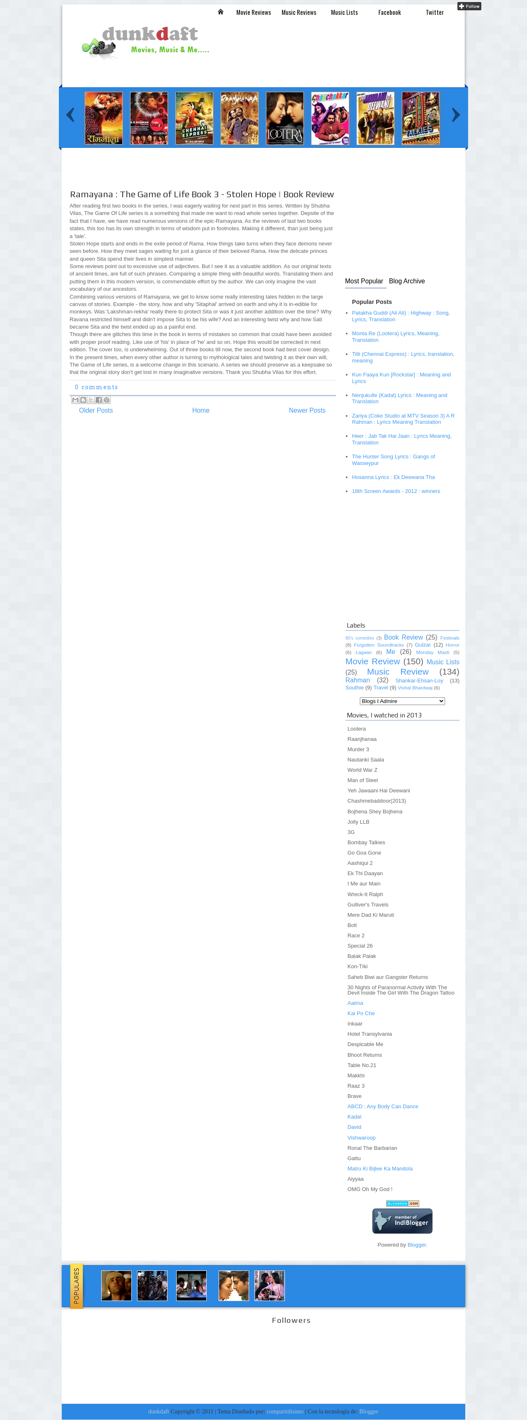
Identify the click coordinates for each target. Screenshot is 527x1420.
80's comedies (359, 637)
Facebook (389, 11)
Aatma (355, 1003)
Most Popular (364, 281)
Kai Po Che (361, 1013)
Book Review (403, 637)
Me (390, 651)
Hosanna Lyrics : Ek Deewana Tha (393, 477)
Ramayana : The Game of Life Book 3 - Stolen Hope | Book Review (202, 194)
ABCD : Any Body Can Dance (382, 1106)
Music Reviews (299, 11)
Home (201, 410)
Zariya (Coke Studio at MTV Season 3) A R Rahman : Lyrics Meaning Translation (403, 419)
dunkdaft (158, 1411)
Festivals (449, 638)
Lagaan (364, 652)
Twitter (435, 11)
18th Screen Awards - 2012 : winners (396, 491)
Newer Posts (307, 410)
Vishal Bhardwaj (415, 688)
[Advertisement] (216, 176)
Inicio (220, 11)
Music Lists (344, 11)
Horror (452, 645)
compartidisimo (285, 1411)
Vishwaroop (361, 1138)
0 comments (96, 387)
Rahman (357, 680)
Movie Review (372, 661)
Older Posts (96, 410)
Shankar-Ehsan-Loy (419, 680)
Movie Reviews (253, 11)
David (354, 1127)
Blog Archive (407, 281)
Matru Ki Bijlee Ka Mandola (380, 1168)
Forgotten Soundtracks (379, 645)
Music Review (398, 671)
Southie (354, 687)
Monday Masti (432, 652)
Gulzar (423, 645)
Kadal (354, 1117)
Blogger (417, 1245)
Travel (380, 687)
